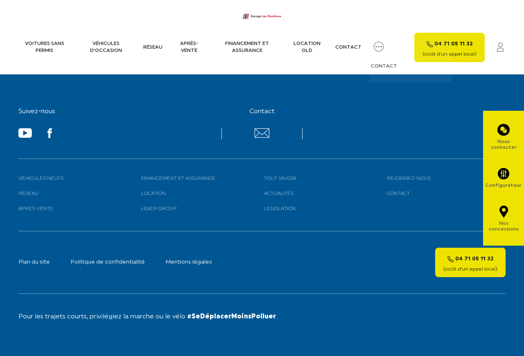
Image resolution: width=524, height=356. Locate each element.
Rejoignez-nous (409, 178)
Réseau (153, 47)
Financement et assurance (247, 47)
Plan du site (34, 262)
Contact (348, 47)
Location (153, 193)
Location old (307, 47)
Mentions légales (188, 262)
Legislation (280, 208)
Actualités (279, 193)
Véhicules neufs (40, 178)
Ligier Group (158, 208)
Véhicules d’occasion (106, 47)
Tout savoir (280, 178)
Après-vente (189, 47)
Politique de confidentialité (107, 262)
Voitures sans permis (44, 47)
